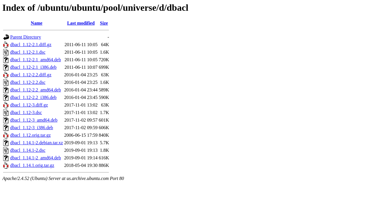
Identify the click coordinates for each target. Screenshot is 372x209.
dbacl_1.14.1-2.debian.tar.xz (36, 142)
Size (104, 23)
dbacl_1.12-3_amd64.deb (34, 120)
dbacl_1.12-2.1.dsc (27, 52)
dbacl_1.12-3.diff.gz (29, 104)
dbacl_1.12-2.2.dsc (27, 82)
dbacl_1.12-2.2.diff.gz (30, 74)
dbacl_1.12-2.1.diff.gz (30, 44)
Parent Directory (25, 37)
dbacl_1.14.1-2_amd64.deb (35, 157)
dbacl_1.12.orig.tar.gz (30, 135)
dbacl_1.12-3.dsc (26, 112)
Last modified (81, 23)
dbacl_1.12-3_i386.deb (31, 127)
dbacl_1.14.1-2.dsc (27, 150)
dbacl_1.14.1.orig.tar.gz (32, 165)
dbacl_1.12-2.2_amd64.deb (35, 89)
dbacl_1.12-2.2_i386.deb (33, 97)
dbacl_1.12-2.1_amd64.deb (35, 59)
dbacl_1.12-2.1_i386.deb (33, 67)
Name (36, 23)
